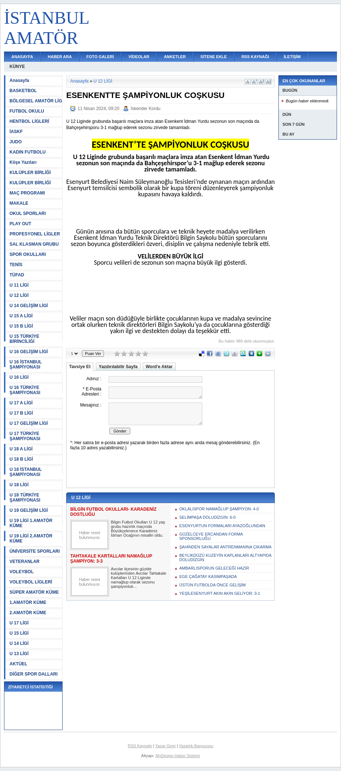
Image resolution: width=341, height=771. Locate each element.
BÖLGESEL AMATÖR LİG (36, 100)
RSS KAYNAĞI (255, 56)
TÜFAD (17, 274)
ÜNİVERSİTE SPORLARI (35, 551)
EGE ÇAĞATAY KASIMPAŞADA (208, 576)
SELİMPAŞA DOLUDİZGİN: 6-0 (207, 517)
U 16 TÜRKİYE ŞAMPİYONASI (25, 390)
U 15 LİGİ (19, 633)
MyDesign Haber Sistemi (177, 755)
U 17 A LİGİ (21, 402)
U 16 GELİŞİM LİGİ (29, 351)
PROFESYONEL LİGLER (35, 234)
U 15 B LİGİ (21, 326)
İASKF (16, 131)
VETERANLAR (25, 561)
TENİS (16, 264)
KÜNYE (17, 66)
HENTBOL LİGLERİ (29, 121)
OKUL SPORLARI (28, 213)
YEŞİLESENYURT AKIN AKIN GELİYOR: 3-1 (219, 593)
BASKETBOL (23, 90)
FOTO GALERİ (100, 56)
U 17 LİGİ (19, 623)
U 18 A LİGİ (21, 448)
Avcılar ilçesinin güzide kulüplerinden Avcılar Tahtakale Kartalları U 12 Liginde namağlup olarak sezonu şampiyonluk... (138, 578)
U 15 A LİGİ (21, 315)
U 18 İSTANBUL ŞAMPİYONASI (26, 472)
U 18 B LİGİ (21, 459)
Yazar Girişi (165, 746)
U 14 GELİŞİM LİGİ (29, 305)
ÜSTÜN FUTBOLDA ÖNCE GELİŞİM (212, 585)
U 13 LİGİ (19, 653)
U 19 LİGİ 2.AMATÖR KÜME (31, 538)
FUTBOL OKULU (27, 111)
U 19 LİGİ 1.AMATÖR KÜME (31, 523)
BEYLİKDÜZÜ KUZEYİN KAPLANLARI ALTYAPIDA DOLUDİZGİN (225, 557)
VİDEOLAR (138, 56)
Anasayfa (19, 80)
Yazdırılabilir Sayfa (118, 366)
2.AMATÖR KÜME (28, 612)
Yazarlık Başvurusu (196, 746)
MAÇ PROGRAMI (27, 193)
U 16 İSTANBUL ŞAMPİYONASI (26, 364)
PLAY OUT (20, 223)
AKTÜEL (18, 663)
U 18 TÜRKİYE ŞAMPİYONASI (25, 497)
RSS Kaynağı (140, 746)
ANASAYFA (22, 56)
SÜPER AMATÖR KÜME (34, 592)
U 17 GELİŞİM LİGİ (29, 423)
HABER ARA (60, 56)
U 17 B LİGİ (21, 413)
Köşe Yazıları (23, 162)
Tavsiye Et (79, 366)
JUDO (16, 141)
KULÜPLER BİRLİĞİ (30, 172)
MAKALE (19, 203)
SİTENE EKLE (214, 56)
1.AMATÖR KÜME (28, 602)
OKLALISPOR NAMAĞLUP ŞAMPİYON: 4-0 (219, 509)
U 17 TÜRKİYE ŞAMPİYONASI (25, 436)
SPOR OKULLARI (28, 254)
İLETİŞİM (292, 56)
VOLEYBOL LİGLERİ (31, 582)
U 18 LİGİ (19, 484)
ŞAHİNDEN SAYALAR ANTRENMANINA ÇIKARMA (225, 547)
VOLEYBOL (22, 571)
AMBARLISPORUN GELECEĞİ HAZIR (214, 568)
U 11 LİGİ (19, 285)
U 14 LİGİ (19, 643)
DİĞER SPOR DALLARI (33, 674)
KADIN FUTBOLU (28, 152)
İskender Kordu (145, 108)
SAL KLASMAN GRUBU (34, 244)
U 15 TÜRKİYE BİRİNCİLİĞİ (24, 339)
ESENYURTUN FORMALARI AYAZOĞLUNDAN (222, 526)
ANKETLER (175, 56)
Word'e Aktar (159, 366)
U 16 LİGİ (19, 377)
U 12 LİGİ (19, 295)
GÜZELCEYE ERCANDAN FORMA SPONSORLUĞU (211, 536)
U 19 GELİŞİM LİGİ (29, 510)
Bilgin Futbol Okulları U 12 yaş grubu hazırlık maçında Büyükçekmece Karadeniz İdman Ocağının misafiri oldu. (138, 528)
